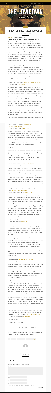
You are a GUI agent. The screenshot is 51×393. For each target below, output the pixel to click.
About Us (39, 3)
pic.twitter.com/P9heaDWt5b (34, 82)
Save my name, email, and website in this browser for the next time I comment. (21, 385)
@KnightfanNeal (27, 124)
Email (9, 380)
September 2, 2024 (28, 192)
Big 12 (9, 339)
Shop (43, 3)
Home (32, 3)
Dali (21, 33)
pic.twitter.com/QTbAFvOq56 (20, 190)
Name (9, 377)
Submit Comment (40, 387)
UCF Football (28, 339)
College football (19, 339)
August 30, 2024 (26, 165)
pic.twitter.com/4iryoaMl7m (28, 163)
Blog (35, 3)
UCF (24, 339)
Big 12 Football (13, 339)
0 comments (29, 33)
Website (9, 383)
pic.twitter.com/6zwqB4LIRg (26, 259)
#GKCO (26, 82)
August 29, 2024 (22, 84)
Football (25, 27)
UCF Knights (34, 339)
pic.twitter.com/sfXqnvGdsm (33, 314)
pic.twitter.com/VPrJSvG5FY (15, 126)
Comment (9, 366)
